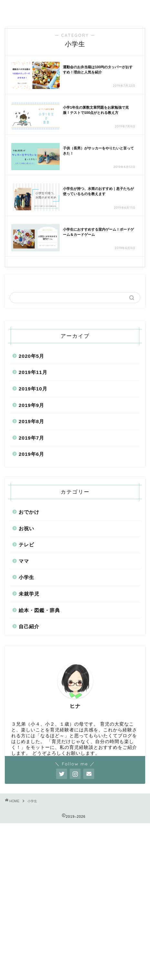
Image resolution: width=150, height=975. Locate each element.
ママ (24, 561)
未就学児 (29, 594)
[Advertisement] (75, 898)
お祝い (26, 528)
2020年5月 (31, 356)
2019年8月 (31, 421)
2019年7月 (31, 438)
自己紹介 (29, 626)
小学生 (26, 577)
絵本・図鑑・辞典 (39, 610)
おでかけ (29, 512)
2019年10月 (33, 388)
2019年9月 (31, 405)
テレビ (26, 544)
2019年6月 (31, 454)
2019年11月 (33, 372)
